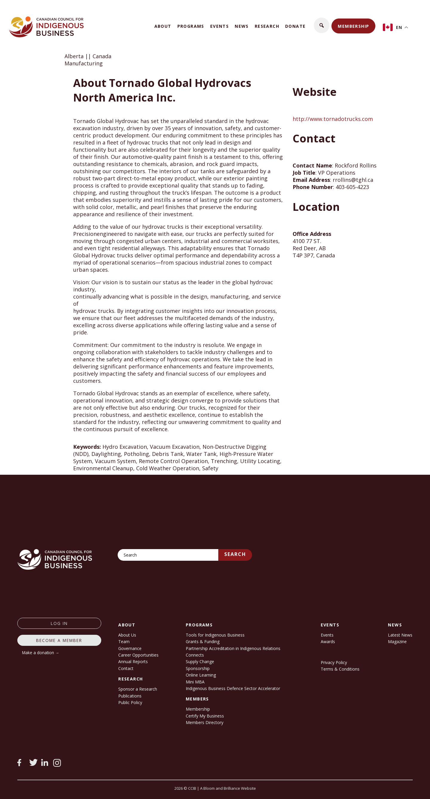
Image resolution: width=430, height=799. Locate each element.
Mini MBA (195, 682)
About (162, 26)
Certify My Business (205, 716)
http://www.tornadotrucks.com (333, 118)
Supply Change (200, 661)
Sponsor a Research (137, 689)
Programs (190, 26)
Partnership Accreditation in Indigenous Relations (233, 648)
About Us (127, 635)
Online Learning (201, 675)
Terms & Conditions (340, 669)
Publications (130, 696)
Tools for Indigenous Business (215, 635)
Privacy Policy (334, 662)
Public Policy (130, 702)
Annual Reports (133, 661)
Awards (328, 641)
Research (267, 26)
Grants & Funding (202, 641)
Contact (125, 668)
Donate (295, 26)
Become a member (59, 640)
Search (235, 554)
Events (219, 26)
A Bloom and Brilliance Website (228, 788)
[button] (321, 25)
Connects (195, 655)
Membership (353, 26)
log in (59, 623)
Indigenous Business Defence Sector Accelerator (233, 688)
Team (124, 641)
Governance (130, 648)
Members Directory (204, 722)
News (242, 26)
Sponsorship (198, 668)
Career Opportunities (138, 655)
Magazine (397, 641)
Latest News (400, 635)
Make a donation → (40, 652)
